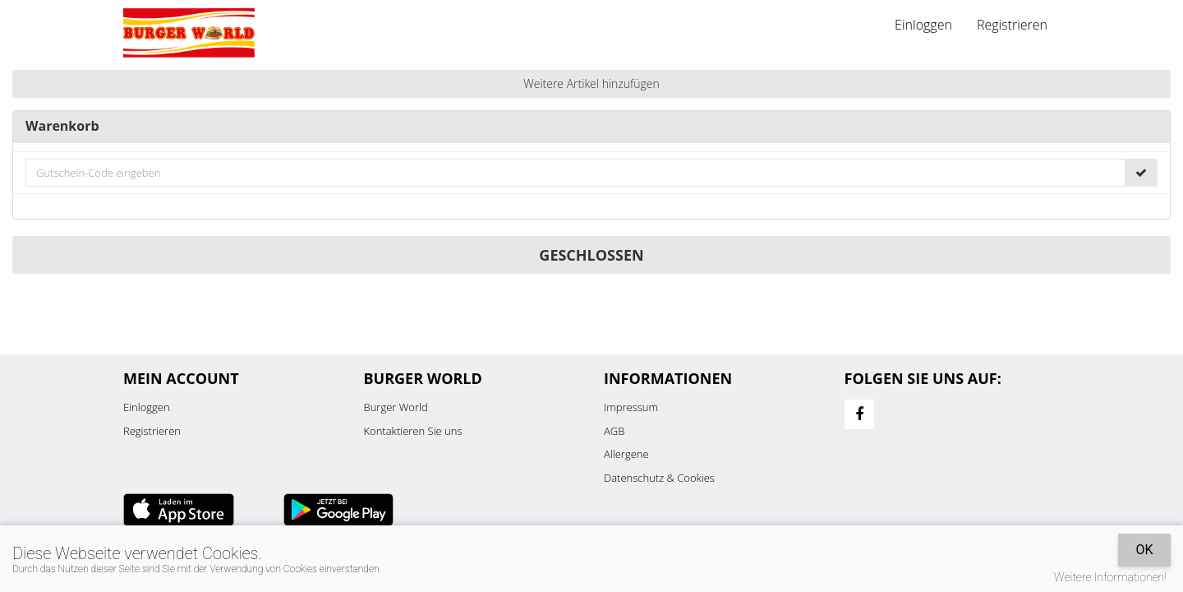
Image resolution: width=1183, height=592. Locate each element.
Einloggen (923, 25)
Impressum (631, 407)
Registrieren (1012, 25)
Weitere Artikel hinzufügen (591, 83)
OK (1144, 549)
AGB (614, 430)
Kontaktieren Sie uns (413, 430)
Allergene (626, 453)
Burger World (396, 407)
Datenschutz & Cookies (659, 477)
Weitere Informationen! (1110, 577)
